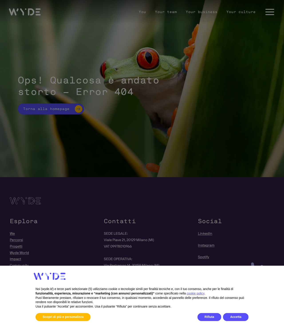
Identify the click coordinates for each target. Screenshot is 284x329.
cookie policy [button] (195, 293)
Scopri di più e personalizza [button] (63, 317)
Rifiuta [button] (209, 317)
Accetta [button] (235, 317)
